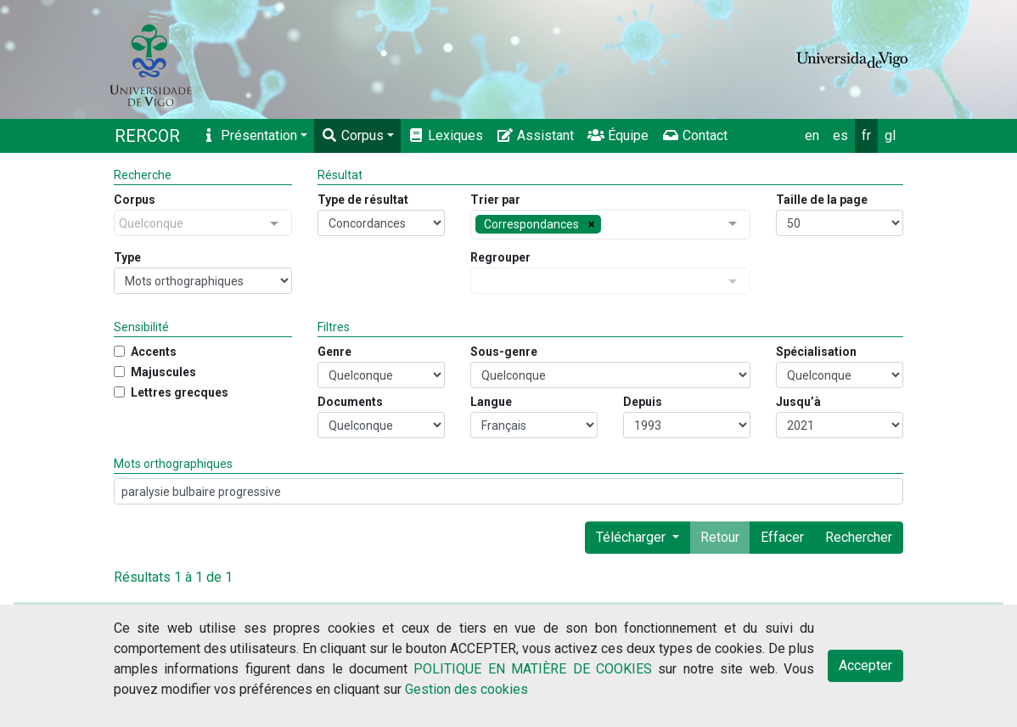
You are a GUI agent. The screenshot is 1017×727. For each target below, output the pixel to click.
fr (866, 135)
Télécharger (632, 537)
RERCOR (147, 136)
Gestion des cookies (466, 689)
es (840, 135)
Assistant (535, 135)
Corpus (352, 135)
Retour (719, 537)
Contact (695, 135)
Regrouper (500, 257)
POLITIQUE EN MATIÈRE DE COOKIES (532, 669)
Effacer (782, 537)
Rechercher (858, 537)
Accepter (865, 665)
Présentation (248, 135)
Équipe (618, 135)
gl (890, 135)
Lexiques (445, 135)
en (812, 135)
